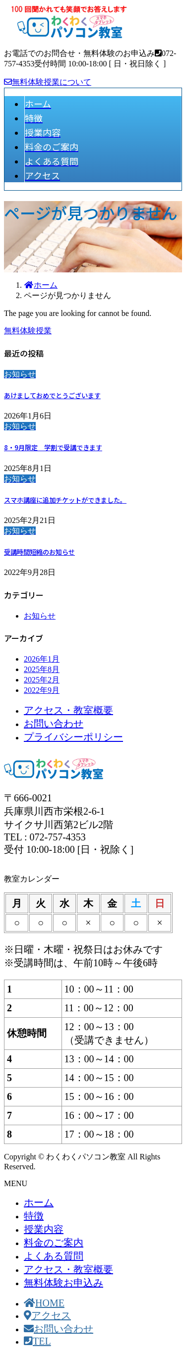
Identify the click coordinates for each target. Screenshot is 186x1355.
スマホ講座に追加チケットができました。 (65, 500)
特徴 (34, 1215)
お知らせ (40, 616)
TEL (37, 1341)
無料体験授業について (47, 82)
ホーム (39, 1202)
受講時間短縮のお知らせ (39, 552)
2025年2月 (42, 680)
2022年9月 (42, 690)
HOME (44, 1303)
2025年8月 (42, 669)
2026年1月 (42, 659)
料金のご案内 (53, 1242)
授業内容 (43, 1229)
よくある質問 (53, 1256)
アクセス (47, 1315)
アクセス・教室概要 (68, 710)
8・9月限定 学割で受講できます (53, 447)
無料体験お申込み (63, 1282)
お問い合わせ (53, 723)
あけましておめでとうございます (52, 395)
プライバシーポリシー (73, 736)
